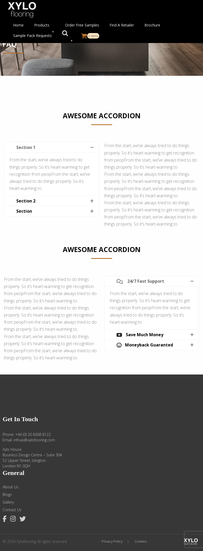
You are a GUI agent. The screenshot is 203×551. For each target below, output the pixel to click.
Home (18, 25)
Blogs (7, 494)
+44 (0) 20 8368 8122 (33, 434)
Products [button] (44, 26)
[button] (68, 35)
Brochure (152, 25)
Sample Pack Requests (32, 35)
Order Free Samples (82, 25)
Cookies (140, 541)
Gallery (8, 502)
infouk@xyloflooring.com (34, 439)
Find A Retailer (122, 25)
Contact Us (12, 510)
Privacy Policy (112, 541)
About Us (10, 487)
